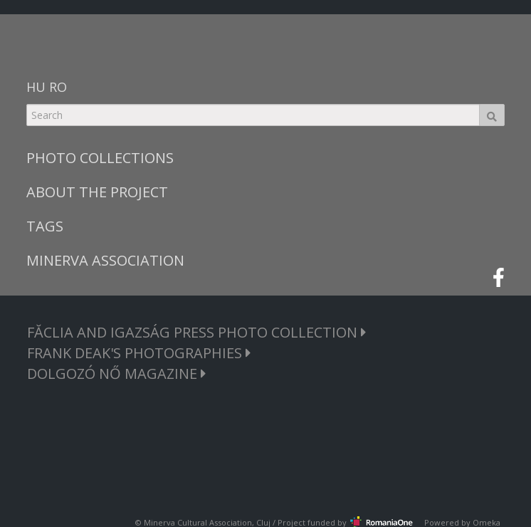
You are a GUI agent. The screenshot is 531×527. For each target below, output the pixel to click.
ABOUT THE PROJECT (97, 192)
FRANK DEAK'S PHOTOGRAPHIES (139, 352)
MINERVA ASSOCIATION (105, 260)
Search (492, 115)
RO (58, 86)
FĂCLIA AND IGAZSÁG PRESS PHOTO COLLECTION (197, 332)
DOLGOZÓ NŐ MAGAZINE (116, 373)
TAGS (44, 226)
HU (36, 86)
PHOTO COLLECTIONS (100, 157)
